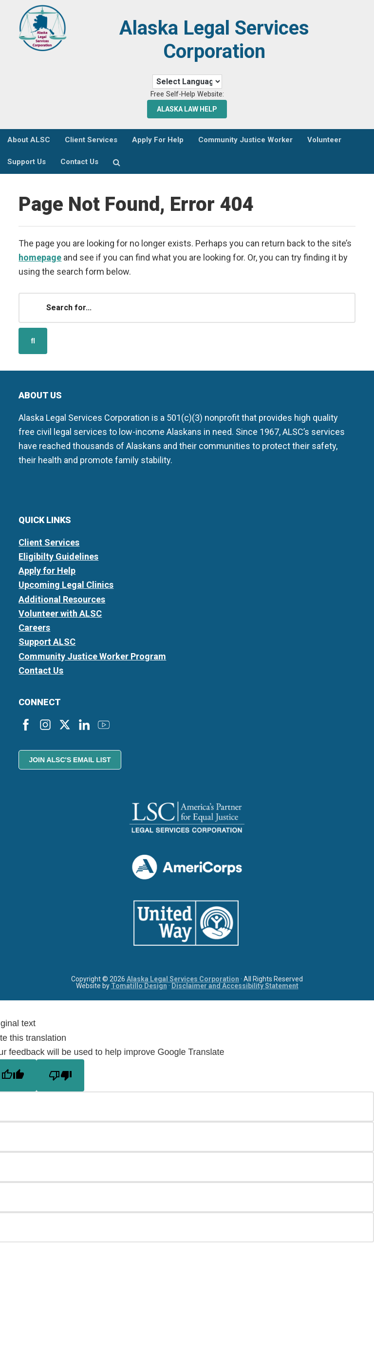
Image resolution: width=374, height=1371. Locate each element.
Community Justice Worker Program (92, 656)
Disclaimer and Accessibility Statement (235, 986)
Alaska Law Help (187, 109)
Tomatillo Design (139, 986)
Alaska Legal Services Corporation (214, 40)
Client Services (49, 542)
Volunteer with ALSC (60, 613)
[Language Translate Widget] (187, 82)
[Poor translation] (60, 1075)
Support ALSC (47, 642)
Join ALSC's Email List (70, 760)
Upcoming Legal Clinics (66, 585)
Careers (34, 627)
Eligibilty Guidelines (58, 556)
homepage (40, 257)
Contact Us (41, 670)
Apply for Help (47, 570)
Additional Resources (62, 599)
